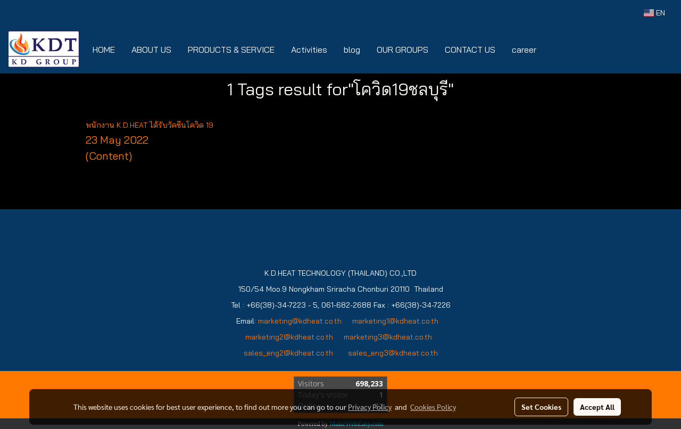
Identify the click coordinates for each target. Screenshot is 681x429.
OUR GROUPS (402, 49)
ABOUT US (151, 49)
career (524, 49)
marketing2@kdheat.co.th (289, 337)
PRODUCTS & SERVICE (231, 49)
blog (352, 49)
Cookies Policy (433, 406)
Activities (309, 49)
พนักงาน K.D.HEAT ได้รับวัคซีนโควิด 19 (149, 125)
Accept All (597, 406)
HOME (104, 49)
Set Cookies (541, 406)
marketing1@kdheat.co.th (395, 321)
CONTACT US (470, 49)
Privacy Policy (370, 406)
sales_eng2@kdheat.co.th (288, 353)
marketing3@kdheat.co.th (389, 337)
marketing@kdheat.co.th (300, 321)
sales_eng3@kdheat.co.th (393, 353)
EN (654, 13)
